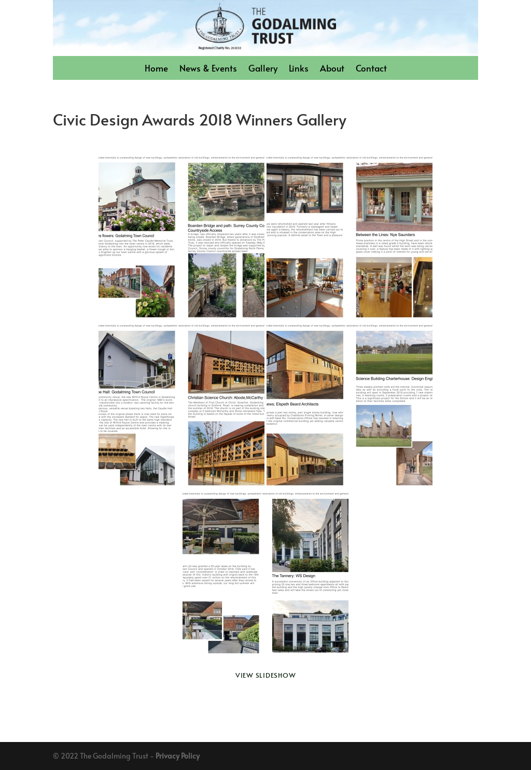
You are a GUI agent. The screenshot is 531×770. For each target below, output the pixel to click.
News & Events (208, 69)
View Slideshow (265, 675)
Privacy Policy (178, 756)
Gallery (262, 69)
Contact (371, 69)
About (332, 69)
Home (156, 69)
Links (299, 69)
